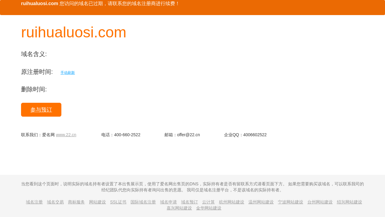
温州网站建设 (261, 202)
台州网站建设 (320, 202)
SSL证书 (118, 202)
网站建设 (97, 202)
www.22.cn (66, 134)
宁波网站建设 (290, 202)
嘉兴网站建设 (179, 208)
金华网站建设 (208, 208)
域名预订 (189, 202)
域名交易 (55, 202)
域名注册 (34, 202)
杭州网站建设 (231, 202)
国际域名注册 (143, 202)
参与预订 (41, 110)
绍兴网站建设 (349, 202)
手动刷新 (67, 73)
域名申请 (168, 202)
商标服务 (76, 202)
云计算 (208, 202)
